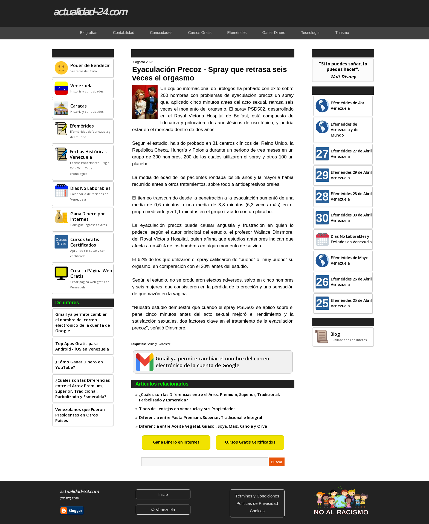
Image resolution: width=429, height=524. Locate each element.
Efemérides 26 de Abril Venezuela (351, 281)
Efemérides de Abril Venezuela (348, 105)
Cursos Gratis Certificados (250, 442)
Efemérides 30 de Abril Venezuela (351, 217)
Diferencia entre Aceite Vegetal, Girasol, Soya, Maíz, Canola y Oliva (203, 426)
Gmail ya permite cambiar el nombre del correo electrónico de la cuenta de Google (82, 322)
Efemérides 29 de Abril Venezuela (351, 175)
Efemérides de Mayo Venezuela (350, 260)
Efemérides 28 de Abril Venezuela (351, 196)
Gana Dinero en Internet (176, 442)
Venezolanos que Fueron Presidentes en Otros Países (80, 415)
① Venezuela (163, 509)
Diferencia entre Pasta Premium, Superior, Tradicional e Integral (200, 417)
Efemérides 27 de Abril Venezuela (351, 153)
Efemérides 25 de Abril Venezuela (351, 303)
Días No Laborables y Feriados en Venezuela (351, 239)
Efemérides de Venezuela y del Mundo (345, 129)
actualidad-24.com (89, 11)
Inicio (163, 494)
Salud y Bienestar (158, 344)
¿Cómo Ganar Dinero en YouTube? (79, 364)
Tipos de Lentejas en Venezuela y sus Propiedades (187, 408)
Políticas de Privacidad (257, 503)
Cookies (257, 510)
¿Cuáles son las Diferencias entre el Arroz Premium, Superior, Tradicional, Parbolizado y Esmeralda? (82, 388)
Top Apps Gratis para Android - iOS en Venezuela (82, 346)
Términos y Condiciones (257, 496)
